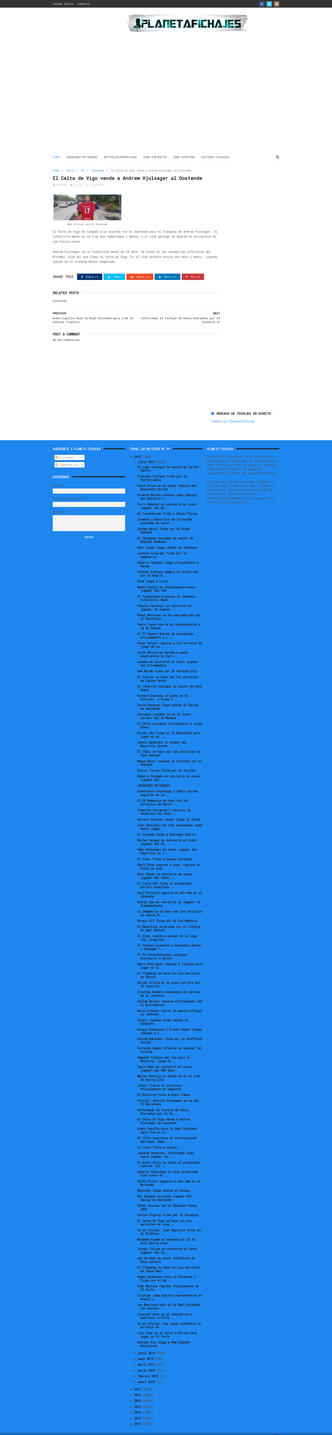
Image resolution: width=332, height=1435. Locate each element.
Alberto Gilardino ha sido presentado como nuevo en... (167, 1166)
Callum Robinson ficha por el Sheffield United (169, 1033)
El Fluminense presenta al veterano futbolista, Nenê (166, 591)
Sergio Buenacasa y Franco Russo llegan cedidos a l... (169, 1024)
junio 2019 (147, 1346)
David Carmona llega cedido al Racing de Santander (167, 699)
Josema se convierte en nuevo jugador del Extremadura (168, 656)
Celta (70, 170)
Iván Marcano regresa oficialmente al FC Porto (167, 1281)
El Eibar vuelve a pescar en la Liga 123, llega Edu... (167, 930)
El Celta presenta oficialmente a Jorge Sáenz (169, 718)
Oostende (97, 170)
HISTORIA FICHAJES (215, 156)
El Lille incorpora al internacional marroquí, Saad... (167, 1132)
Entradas (64, 450)
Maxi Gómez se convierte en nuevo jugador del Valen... (164, 869)
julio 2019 (147, 455)
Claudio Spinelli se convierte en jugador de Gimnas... (164, 600)
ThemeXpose (77, 1429)
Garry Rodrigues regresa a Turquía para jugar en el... (169, 958)
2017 (138, 1382)
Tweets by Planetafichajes (232, 179)
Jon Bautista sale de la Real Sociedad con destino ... (168, 1299)
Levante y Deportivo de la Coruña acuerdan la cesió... (164, 514)
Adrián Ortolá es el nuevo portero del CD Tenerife (168, 977)
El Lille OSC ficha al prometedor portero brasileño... (164, 878)
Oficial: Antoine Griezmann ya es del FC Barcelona (168, 1095)
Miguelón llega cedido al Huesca (163, 1183)
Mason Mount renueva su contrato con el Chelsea (169, 756)
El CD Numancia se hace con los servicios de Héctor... (162, 795)
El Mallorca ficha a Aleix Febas (163, 1088)
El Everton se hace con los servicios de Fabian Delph (167, 671)
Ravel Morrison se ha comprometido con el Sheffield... (168, 610)
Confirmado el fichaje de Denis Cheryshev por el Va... (162, 1104)
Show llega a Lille (152, 574)
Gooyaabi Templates (127, 1429)
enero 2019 (147, 1375)
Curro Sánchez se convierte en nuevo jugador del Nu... (166, 499)
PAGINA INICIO (63, 4)
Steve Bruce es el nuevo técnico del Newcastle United (166, 480)
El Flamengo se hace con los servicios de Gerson (168, 968)
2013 (138, 1405)
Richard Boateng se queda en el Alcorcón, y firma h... (162, 690)
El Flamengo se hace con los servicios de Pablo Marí (168, 1262)
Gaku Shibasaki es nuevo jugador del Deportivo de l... (167, 844)
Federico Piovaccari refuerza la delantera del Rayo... (163, 805)
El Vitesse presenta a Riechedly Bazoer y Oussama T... (169, 940)
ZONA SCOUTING (184, 156)
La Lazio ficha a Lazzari (157, 1140)
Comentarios (66, 457)
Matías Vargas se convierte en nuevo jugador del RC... (166, 835)
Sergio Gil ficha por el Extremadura (167, 914)
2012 (138, 1411)
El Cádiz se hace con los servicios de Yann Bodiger (168, 746)
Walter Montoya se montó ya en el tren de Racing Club (168, 1071)
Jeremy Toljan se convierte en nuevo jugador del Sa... (167, 1243)
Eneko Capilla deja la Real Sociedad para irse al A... (167, 1123)
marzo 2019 (147, 1363)
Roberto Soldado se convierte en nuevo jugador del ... (168, 771)
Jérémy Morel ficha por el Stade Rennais (163, 523)
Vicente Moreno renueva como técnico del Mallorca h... (167, 489)
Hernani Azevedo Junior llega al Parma (168, 812)
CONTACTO (83, 4)
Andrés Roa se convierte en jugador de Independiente (168, 897)
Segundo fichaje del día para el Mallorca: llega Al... (163, 1052)
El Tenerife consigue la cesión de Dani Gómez (169, 681)
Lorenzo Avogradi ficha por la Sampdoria (162, 548)
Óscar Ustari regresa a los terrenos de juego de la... (169, 638)
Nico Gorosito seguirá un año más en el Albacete (169, 887)
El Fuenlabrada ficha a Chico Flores (167, 506)
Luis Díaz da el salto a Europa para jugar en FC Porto (167, 1327)
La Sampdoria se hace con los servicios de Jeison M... (169, 906)
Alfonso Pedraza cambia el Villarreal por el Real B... (168, 566)
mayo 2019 (146, 1352)
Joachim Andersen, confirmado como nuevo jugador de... (165, 1148)
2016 (138, 1388)
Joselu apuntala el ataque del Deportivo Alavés (161, 737)
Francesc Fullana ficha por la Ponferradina (162, 471)
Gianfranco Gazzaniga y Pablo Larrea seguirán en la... (167, 786)
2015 (138, 1394)
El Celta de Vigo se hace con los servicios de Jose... (164, 1215)
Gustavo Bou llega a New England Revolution (163, 1337)
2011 (138, 1417)
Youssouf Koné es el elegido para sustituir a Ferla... (164, 1309)
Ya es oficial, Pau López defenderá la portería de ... (169, 1318)
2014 (138, 1399)
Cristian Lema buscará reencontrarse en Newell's (169, 1290)
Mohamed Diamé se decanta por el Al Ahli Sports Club (166, 1234)
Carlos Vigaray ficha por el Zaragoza (167, 1208)
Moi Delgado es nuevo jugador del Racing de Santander (164, 1191)
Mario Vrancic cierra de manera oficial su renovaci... (169, 1005)
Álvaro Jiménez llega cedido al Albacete (162, 1015)
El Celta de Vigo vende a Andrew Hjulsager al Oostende (163, 1114)
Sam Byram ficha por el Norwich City (167, 664)
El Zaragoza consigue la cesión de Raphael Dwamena (165, 533)
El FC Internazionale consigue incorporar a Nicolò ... (162, 949)
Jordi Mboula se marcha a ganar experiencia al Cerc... (162, 647)
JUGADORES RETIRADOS (82, 156)
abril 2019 (147, 1358)
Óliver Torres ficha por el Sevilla (166, 763)
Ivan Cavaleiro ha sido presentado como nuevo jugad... (169, 820)
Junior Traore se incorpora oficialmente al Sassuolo (159, 1080)
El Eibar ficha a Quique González (164, 852)
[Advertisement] (83, 81)
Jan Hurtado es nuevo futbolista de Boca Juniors (166, 1253)
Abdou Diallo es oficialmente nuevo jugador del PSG (166, 582)
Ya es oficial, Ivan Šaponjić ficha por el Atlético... (169, 1225)
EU (82, 170)
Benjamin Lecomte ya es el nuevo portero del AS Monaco (164, 709)
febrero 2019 (149, 1369)
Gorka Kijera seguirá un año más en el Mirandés (169, 1176)
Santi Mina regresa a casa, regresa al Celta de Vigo (168, 859)
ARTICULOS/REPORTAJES (120, 156)
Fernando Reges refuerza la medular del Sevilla (169, 1043)
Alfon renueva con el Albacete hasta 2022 (166, 1200)
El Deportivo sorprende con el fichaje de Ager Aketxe (168, 921)
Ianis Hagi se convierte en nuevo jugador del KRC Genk (164, 1061)
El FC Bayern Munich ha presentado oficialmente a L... (165, 628)
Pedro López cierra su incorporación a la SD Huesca (168, 619)
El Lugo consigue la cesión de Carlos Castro (167, 461)
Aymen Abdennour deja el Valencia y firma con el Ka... (166, 1271)
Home (56, 156)
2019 (138, 450)
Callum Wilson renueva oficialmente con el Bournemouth (169, 996)
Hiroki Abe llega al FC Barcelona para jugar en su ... (168, 727)
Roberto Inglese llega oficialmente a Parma (167, 557)
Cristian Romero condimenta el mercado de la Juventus (169, 986)
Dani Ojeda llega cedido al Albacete (167, 540)
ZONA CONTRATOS (155, 156)
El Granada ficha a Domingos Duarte (166, 827)
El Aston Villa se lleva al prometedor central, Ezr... (168, 1157)
